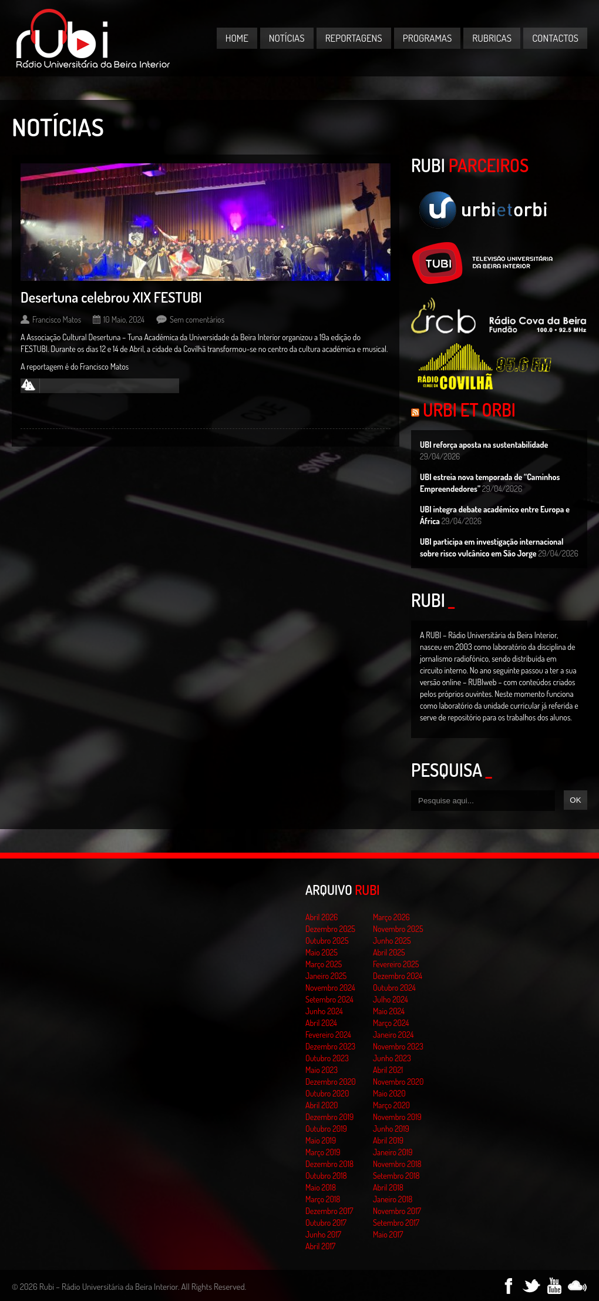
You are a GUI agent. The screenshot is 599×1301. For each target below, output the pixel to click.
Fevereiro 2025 (396, 964)
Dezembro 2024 (397, 976)
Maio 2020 (389, 1093)
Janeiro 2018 (392, 1199)
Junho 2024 (324, 1011)
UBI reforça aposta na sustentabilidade (484, 445)
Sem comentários (197, 319)
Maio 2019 (320, 1140)
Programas (427, 38)
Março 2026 (391, 917)
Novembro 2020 (398, 1082)
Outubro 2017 (325, 1223)
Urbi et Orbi (469, 409)
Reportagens (353, 38)
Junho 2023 (392, 1058)
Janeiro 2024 (393, 1035)
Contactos (555, 38)
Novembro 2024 (330, 987)
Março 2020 (391, 1105)
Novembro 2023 (398, 1046)
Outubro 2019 (326, 1129)
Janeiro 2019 (392, 1152)
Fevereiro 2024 (328, 1035)
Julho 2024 (390, 999)
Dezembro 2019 (329, 1117)
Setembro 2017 (396, 1223)
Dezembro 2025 (330, 929)
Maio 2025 (321, 952)
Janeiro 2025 (325, 976)
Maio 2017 (388, 1234)
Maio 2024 (389, 1011)
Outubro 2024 (394, 987)
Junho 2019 (391, 1129)
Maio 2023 (321, 1070)
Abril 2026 (321, 917)
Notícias (287, 38)
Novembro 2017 (397, 1211)
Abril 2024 (321, 1023)
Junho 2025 (392, 940)
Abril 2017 (320, 1246)
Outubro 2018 (326, 1176)
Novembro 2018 (397, 1164)
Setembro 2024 (329, 999)
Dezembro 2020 (330, 1082)
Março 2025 (323, 964)
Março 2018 (322, 1199)
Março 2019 (323, 1152)
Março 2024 (391, 1023)
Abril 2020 (321, 1105)
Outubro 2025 (327, 940)
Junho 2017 (323, 1234)
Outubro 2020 (327, 1093)
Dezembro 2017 (329, 1211)
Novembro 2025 (398, 929)
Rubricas (491, 38)
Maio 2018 (320, 1187)
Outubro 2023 (327, 1058)
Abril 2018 (388, 1187)
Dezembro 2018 (329, 1164)
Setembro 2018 (396, 1176)
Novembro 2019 (397, 1117)
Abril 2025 (389, 952)
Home (237, 38)
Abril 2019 (388, 1140)
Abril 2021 (388, 1070)
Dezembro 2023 (330, 1046)
